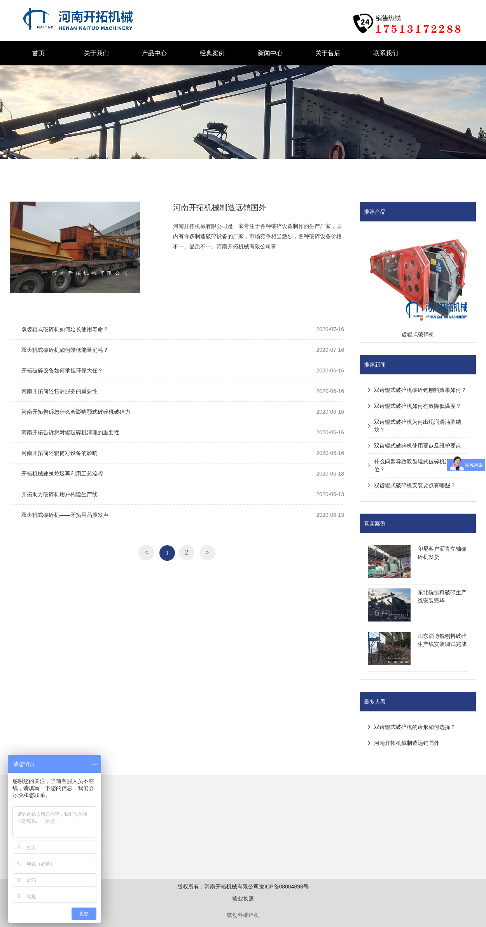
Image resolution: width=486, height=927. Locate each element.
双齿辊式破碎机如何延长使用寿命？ (64, 329)
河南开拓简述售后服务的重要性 (59, 391)
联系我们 (385, 53)
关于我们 (96, 53)
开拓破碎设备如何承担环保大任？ (62, 370)
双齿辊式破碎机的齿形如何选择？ (415, 727)
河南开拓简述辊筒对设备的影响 (59, 453)
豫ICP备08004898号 (284, 886)
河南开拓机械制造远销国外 (219, 207)
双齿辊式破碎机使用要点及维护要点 (417, 445)
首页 (38, 53)
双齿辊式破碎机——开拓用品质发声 (64, 515)
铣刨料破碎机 (243, 915)
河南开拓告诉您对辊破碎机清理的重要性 (70, 432)
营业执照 (243, 898)
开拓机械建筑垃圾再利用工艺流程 (62, 474)
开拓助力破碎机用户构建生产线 (59, 494)
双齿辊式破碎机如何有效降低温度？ (417, 406)
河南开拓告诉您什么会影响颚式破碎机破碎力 (75, 412)
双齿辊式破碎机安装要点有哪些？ (415, 485)
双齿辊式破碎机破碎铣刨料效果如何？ (420, 390)
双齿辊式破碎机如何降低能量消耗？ (64, 350)
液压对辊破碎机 (113, 4)
